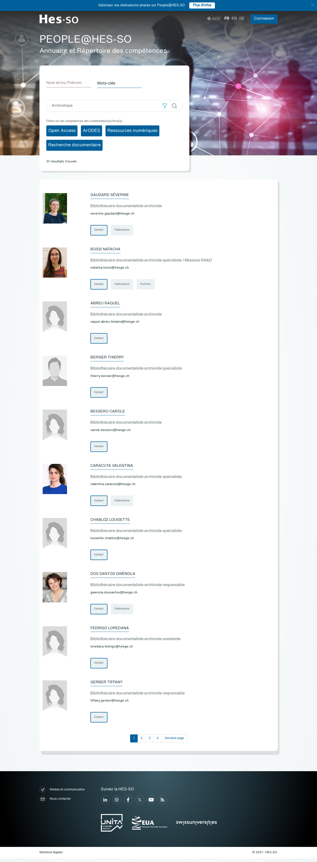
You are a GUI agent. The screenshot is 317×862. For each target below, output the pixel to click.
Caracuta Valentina (112, 467)
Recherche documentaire (74, 144)
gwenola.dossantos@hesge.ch (113, 595)
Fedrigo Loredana (110, 631)
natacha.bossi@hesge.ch (109, 268)
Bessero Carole (108, 413)
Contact (99, 230)
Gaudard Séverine (110, 195)
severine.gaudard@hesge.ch (112, 213)
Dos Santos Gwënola (114, 576)
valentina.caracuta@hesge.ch (112, 486)
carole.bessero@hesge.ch (110, 431)
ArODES (91, 130)
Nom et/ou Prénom (64, 83)
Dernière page (174, 741)
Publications (122, 230)
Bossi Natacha (106, 249)
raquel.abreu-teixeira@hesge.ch (114, 322)
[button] (165, 105)
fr (226, 19)
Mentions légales (51, 856)
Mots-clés (108, 83)
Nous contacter (55, 803)
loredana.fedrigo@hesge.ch (111, 649)
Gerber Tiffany (107, 685)
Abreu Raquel (106, 304)
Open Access (62, 130)
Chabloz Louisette (111, 522)
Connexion (264, 19)
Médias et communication (62, 793)
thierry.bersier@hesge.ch (109, 377)
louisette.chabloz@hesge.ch (112, 540)
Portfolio (146, 284)
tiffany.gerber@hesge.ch (109, 704)
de (241, 19)
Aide (214, 19)
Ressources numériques (132, 130)
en (234, 19)
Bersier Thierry (107, 358)
